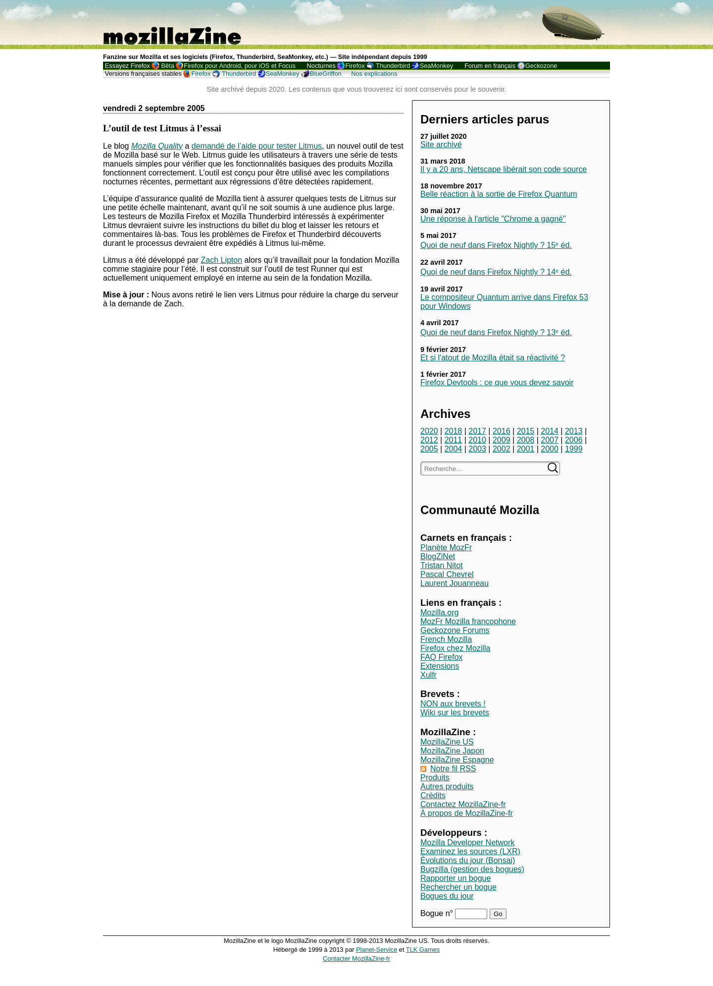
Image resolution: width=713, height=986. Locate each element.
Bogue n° (437, 913)
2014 (550, 431)
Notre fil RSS (453, 768)
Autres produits (447, 786)
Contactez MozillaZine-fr (463, 804)
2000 (550, 449)
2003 (477, 449)
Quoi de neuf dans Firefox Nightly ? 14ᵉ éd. (496, 272)
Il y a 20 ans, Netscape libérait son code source (503, 169)
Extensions (439, 666)
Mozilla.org (439, 612)
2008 (526, 440)
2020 (429, 431)
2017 (477, 431)
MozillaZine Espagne (457, 759)
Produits (435, 777)
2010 (477, 440)
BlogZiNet (437, 556)
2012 (429, 440)
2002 (501, 449)
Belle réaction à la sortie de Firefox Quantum (498, 194)
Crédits (433, 795)
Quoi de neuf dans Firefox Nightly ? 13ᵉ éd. (496, 332)
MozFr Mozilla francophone (468, 621)
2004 (453, 449)
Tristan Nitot (441, 565)
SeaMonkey (437, 65)
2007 (550, 440)
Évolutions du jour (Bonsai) (467, 860)
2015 (526, 431)
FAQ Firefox (441, 657)
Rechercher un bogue (458, 887)
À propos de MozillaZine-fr (466, 813)
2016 (501, 431)
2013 (574, 431)
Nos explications (374, 73)
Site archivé (441, 144)
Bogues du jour (447, 896)
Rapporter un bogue (455, 878)
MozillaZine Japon (452, 751)
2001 (526, 449)
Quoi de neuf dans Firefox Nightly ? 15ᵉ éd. (496, 245)
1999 (574, 449)
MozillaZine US (447, 742)
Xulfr (428, 675)
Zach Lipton (221, 260)
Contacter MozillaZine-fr (356, 958)
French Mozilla (446, 639)
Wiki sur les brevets (454, 712)
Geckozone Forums (455, 630)
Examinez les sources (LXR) (470, 851)
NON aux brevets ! (453, 703)
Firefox (354, 65)
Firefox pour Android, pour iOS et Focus (239, 65)
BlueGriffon (326, 73)
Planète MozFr (446, 547)
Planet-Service (376, 949)
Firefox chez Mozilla (455, 648)
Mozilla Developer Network (467, 842)
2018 (453, 431)
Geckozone (541, 65)
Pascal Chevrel (447, 574)
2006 (574, 440)
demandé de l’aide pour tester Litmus (257, 146)
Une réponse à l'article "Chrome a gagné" (493, 219)
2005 (429, 449)
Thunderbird (393, 65)
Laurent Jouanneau (454, 583)
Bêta (167, 65)
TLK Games (423, 949)
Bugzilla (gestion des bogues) (472, 869)
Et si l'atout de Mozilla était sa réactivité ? (492, 357)
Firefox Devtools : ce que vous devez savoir (496, 382)
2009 (501, 440)
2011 (453, 440)
